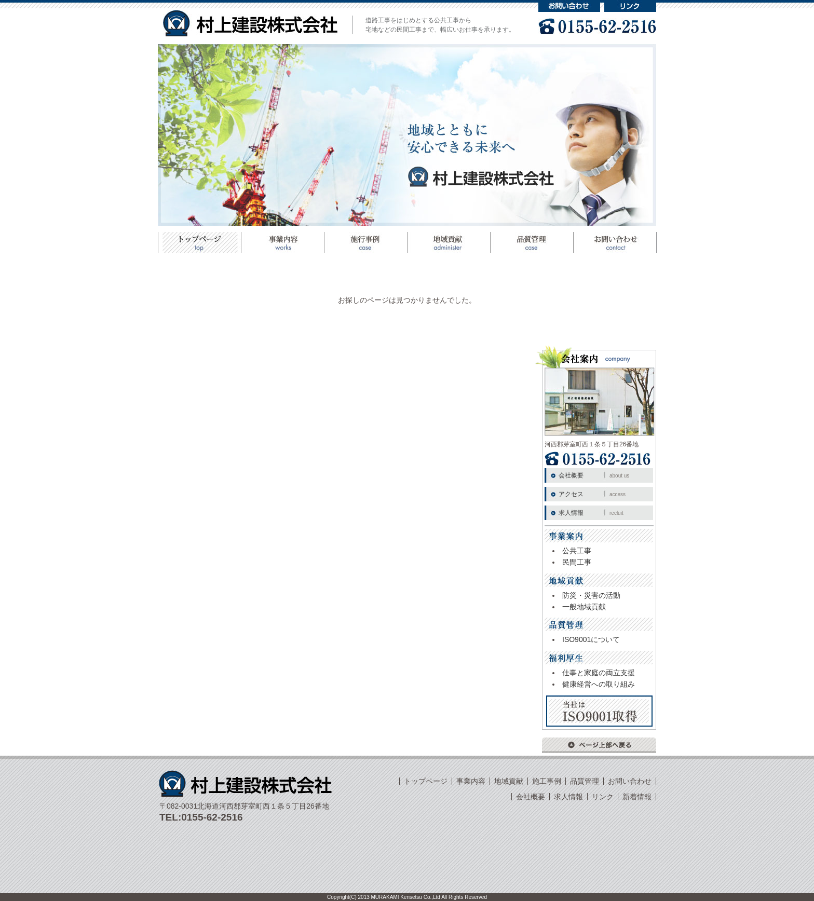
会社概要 (594, 475)
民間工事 (576, 562)
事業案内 (282, 242)
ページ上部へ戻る (599, 745)
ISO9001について (591, 639)
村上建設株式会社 (250, 23)
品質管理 (531, 242)
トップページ (199, 242)
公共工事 (576, 551)
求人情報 (591, 512)
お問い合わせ (569, 6)
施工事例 (365, 242)
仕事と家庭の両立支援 (598, 672)
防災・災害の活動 (591, 595)
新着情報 (637, 797)
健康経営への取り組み (598, 684)
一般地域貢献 (584, 607)
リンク (630, 6)
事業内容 (470, 781)
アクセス (592, 494)
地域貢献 (448, 242)
